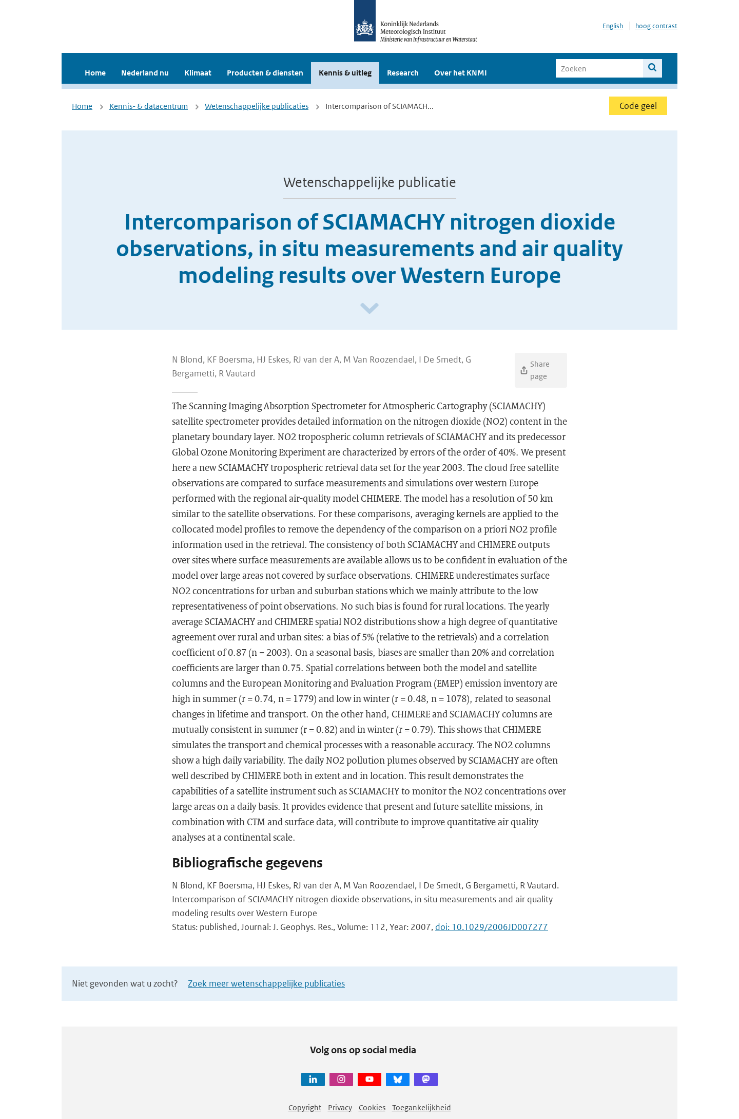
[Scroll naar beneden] (369, 308)
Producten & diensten (265, 73)
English (612, 26)
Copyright (304, 1107)
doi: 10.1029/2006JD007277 (491, 927)
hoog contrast (656, 26)
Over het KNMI (460, 73)
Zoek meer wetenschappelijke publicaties (266, 983)
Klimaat (197, 73)
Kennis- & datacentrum (148, 106)
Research (403, 73)
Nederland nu (145, 73)
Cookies (372, 1107)
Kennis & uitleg (345, 73)
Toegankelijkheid (421, 1107)
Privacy (340, 1107)
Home (95, 73)
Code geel (638, 105)
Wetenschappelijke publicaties (256, 106)
